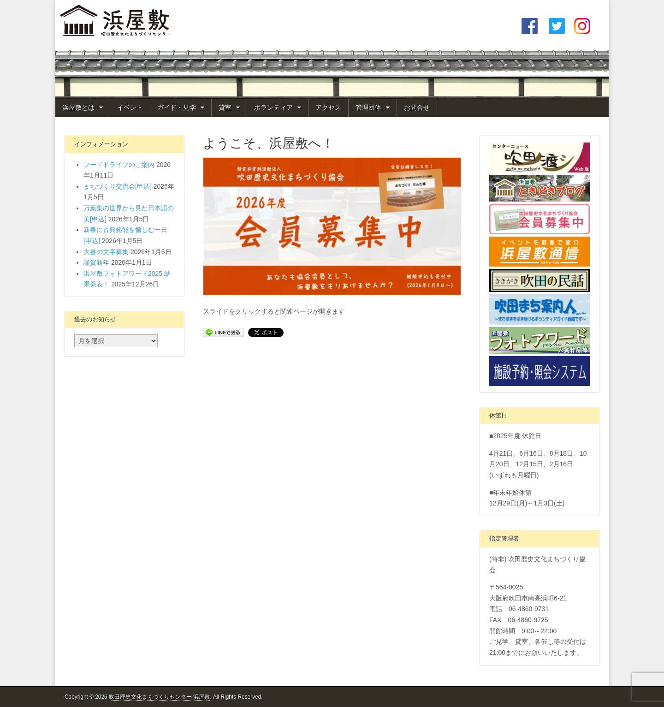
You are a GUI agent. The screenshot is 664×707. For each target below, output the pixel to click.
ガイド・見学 (176, 107)
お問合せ (417, 107)
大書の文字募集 (106, 251)
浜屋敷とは (78, 107)
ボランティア (273, 107)
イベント (130, 107)
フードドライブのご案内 (118, 164)
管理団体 (368, 107)
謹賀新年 (96, 262)
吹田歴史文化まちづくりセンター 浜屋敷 (159, 697)
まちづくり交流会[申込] (117, 186)
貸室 (225, 107)
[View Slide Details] (332, 226)
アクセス (328, 107)
